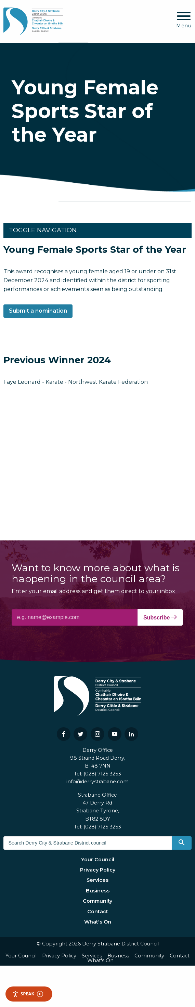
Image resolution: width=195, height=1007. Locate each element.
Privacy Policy (97, 870)
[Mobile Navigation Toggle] (184, 20)
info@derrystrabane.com (97, 782)
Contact (97, 911)
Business (97, 891)
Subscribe (160, 617)
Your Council (97, 859)
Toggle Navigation (43, 230)
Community (97, 901)
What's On (97, 922)
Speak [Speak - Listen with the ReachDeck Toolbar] (27, 994)
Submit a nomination (38, 311)
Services (97, 880)
